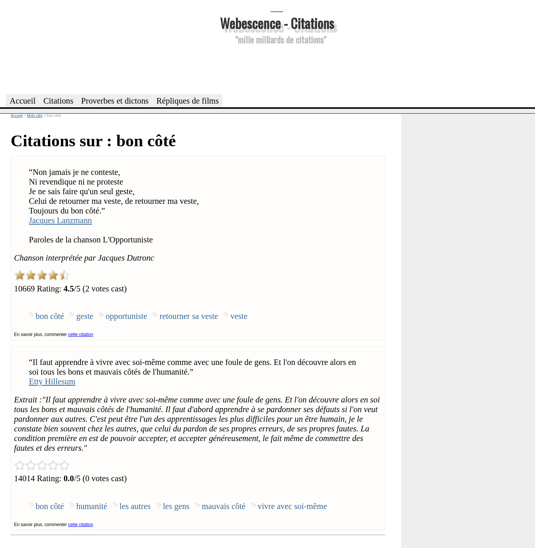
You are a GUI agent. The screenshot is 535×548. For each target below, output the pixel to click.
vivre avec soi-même (292, 506)
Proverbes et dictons (115, 100)
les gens (176, 506)
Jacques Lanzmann (60, 220)
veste (238, 316)
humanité (91, 506)
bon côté (50, 316)
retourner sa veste (188, 316)
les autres (135, 506)
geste (84, 316)
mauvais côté (224, 506)
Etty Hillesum (52, 381)
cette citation (80, 334)
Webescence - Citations (277, 23)
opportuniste (126, 316)
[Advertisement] (277, 68)
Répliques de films (187, 100)
